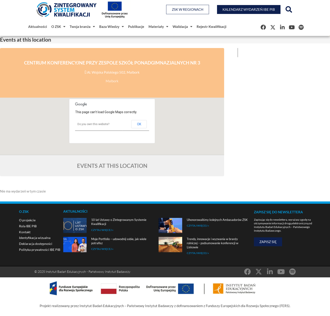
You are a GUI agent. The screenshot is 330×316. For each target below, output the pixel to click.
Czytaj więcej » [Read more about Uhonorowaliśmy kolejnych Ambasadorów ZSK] (198, 225)
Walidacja (182, 27)
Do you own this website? (93, 124)
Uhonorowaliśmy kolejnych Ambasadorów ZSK (217, 220)
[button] (289, 10)
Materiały (158, 27)
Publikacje (136, 26)
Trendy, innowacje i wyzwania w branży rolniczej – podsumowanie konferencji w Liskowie (212, 243)
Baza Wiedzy (111, 27)
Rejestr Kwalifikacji (211, 26)
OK (139, 124)
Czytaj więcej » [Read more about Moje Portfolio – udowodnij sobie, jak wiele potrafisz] (102, 249)
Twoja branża (82, 27)
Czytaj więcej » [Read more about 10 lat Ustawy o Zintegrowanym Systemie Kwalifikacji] (102, 230)
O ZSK (58, 27)
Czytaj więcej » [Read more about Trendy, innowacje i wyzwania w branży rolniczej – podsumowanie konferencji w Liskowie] (198, 253)
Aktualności (37, 26)
